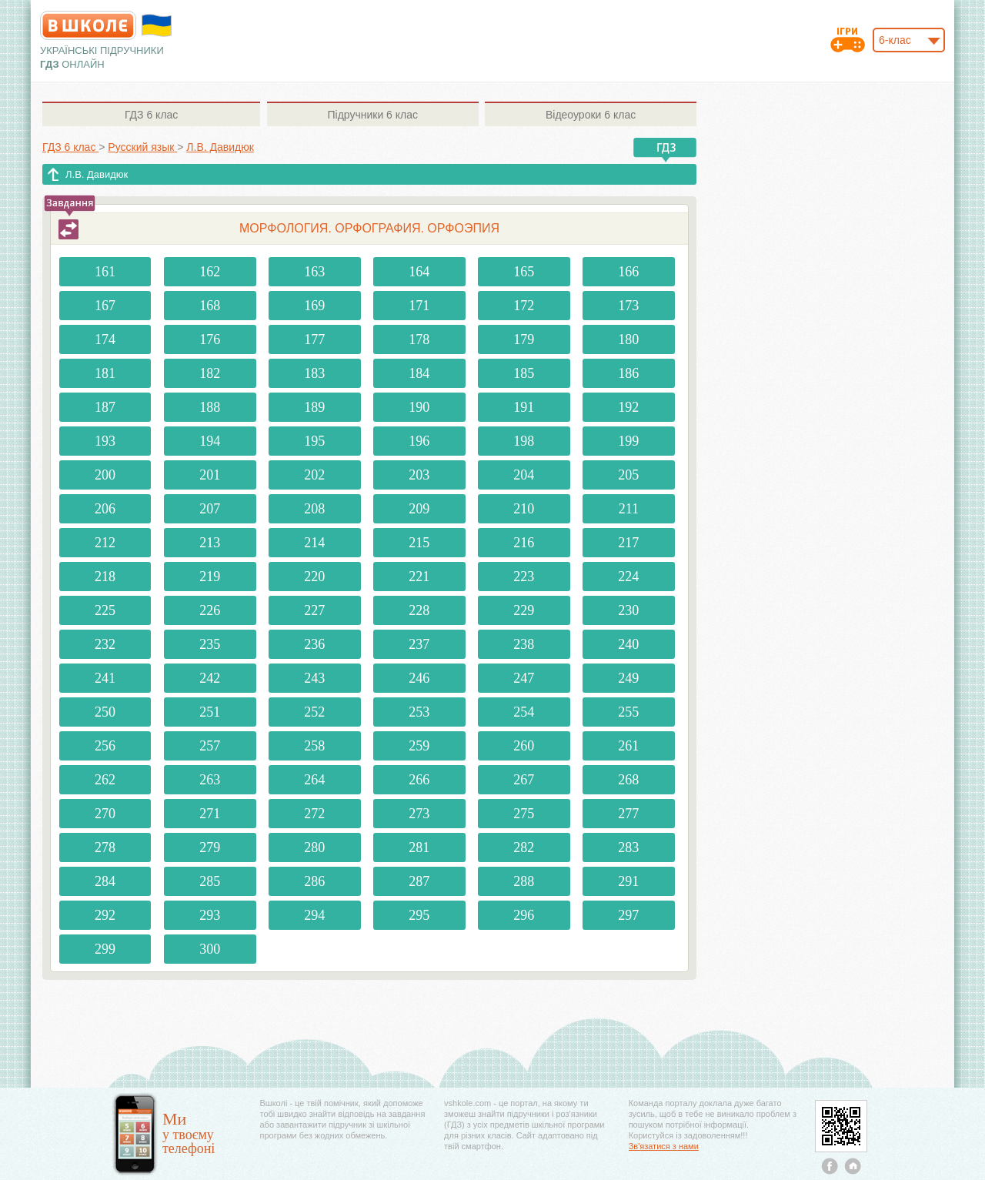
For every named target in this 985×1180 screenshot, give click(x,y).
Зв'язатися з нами (664, 1146)
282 (523, 847)
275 (523, 813)
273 (419, 813)
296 (523, 915)
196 (419, 441)
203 (419, 475)
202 (314, 475)
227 (314, 610)
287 (419, 881)
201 (209, 475)
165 (523, 271)
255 (628, 712)
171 (419, 305)
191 (523, 407)
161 (105, 271)
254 (523, 712)
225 (105, 610)
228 (419, 610)
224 (628, 576)
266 (419, 779)
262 (105, 779)
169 (314, 305)
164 (419, 271)
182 (209, 373)
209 (419, 508)
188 (209, 407)
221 (419, 576)
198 (523, 441)
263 (209, 779)
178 (419, 339)
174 (105, 339)
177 (314, 339)
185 (523, 373)
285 (209, 881)
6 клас (151, 115)
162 (209, 271)
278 (105, 847)
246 (419, 678)
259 (419, 746)
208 (314, 508)
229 (523, 610)
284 (105, 881)
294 (314, 915)
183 (314, 373)
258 (314, 746)
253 (419, 712)
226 (209, 610)
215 (419, 542)
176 (209, 339)
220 (314, 576)
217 (628, 542)
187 (105, 407)
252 (314, 712)
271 (209, 813)
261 (628, 746)
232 (105, 644)
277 (628, 813)
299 (105, 949)
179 (523, 339)
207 (209, 508)
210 (523, 508)
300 (209, 949)
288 (523, 881)
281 (419, 847)
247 (523, 678)
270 (105, 813)
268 (628, 779)
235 (209, 644)
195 (314, 441)
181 (105, 373)
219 (209, 576)
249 (628, 678)
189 (314, 407)
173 (628, 305)
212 (105, 542)
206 (105, 508)
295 (419, 915)
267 (523, 779)
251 (209, 712)
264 (314, 779)
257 (209, 746)
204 (523, 475)
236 (314, 644)
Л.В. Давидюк (96, 174)
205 (628, 475)
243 (314, 678)
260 (523, 746)
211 (629, 508)
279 (209, 847)
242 (209, 678)
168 (209, 305)
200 (105, 475)
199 (628, 441)
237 (419, 644)
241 (105, 678)
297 (628, 915)
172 (523, 305)
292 (105, 915)
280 (314, 847)
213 (209, 542)
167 (105, 305)
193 (105, 441)
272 (314, 813)
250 (105, 712)
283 (628, 847)
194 (209, 441)
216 (523, 542)
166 (628, 271)
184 (419, 373)
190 (419, 407)
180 (628, 339)
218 (105, 576)
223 (523, 576)
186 (628, 373)
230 (628, 610)
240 (628, 644)
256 (105, 746)
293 (209, 915)
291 (628, 881)
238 (523, 644)
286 (314, 881)
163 (314, 271)
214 (314, 542)
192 (628, 407)
